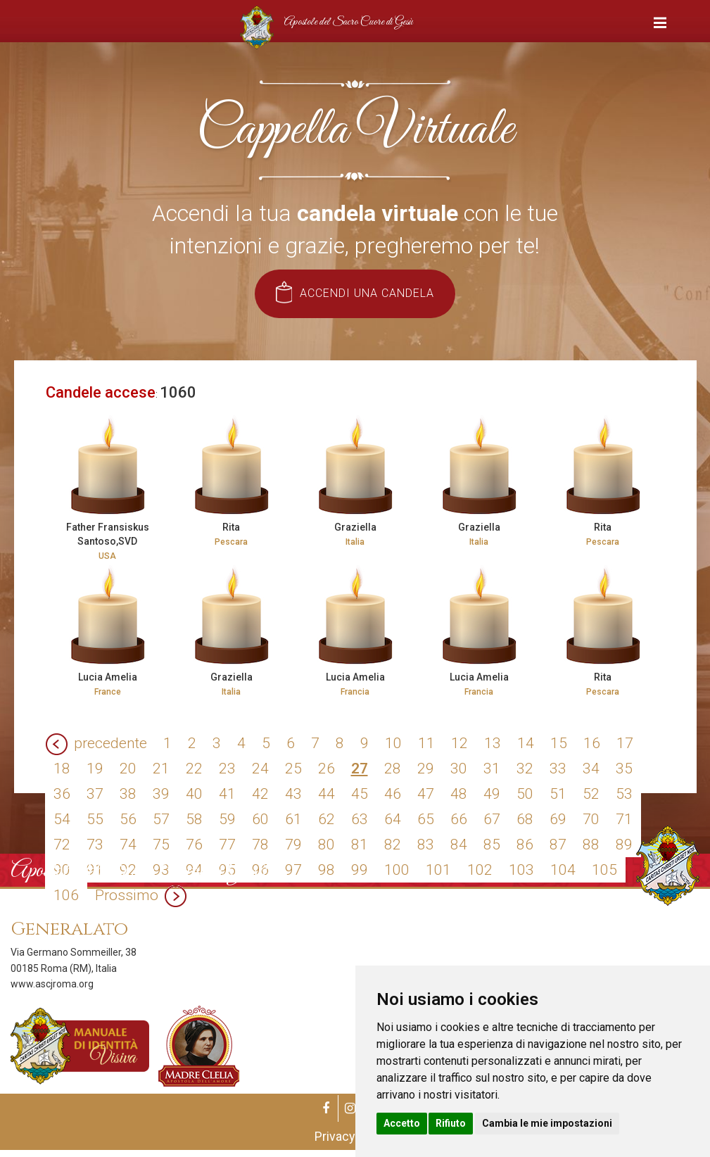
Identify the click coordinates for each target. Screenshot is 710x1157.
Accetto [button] (401, 1123)
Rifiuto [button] (451, 1123)
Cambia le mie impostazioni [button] (547, 1123)
